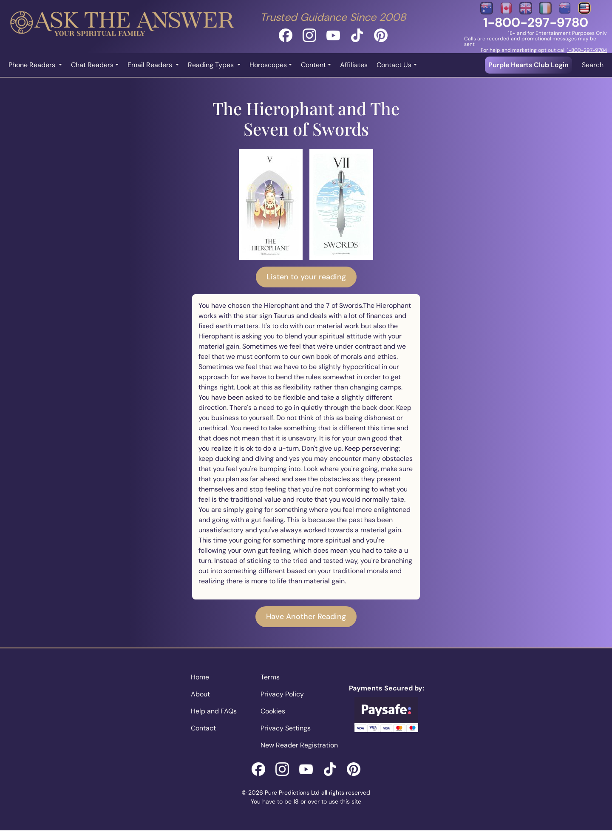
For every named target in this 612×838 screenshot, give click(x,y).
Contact (203, 728)
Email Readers (151, 64)
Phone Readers (32, 64)
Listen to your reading (306, 277)
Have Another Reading (306, 616)
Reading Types (211, 64)
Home (200, 677)
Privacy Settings (286, 728)
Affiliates (354, 64)
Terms (270, 677)
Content (313, 64)
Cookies (273, 711)
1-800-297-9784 (587, 50)
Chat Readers (92, 64)
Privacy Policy (282, 694)
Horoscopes (268, 64)
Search (593, 64)
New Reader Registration (299, 745)
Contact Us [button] (394, 64)
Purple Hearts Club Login (528, 64)
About (200, 694)
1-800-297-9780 (535, 22)
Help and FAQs (214, 711)
